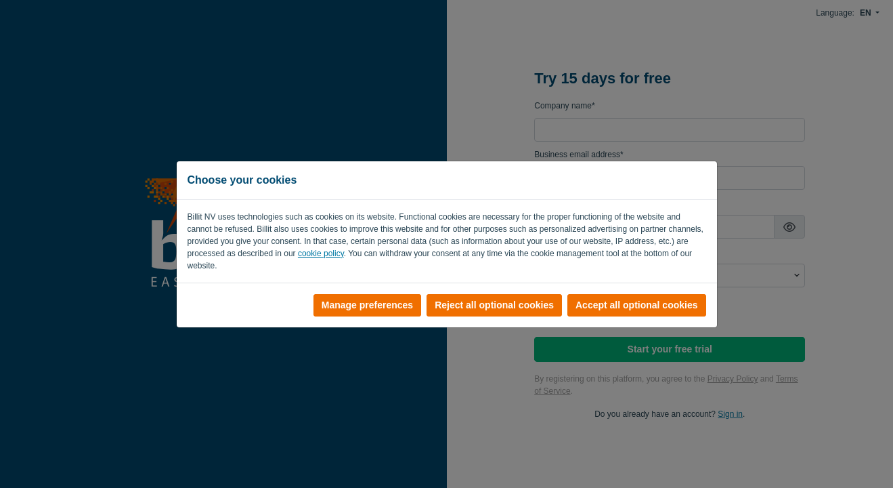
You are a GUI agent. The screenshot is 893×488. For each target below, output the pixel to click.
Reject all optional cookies (494, 305)
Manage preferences (367, 305)
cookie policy (321, 253)
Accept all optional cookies (636, 305)
